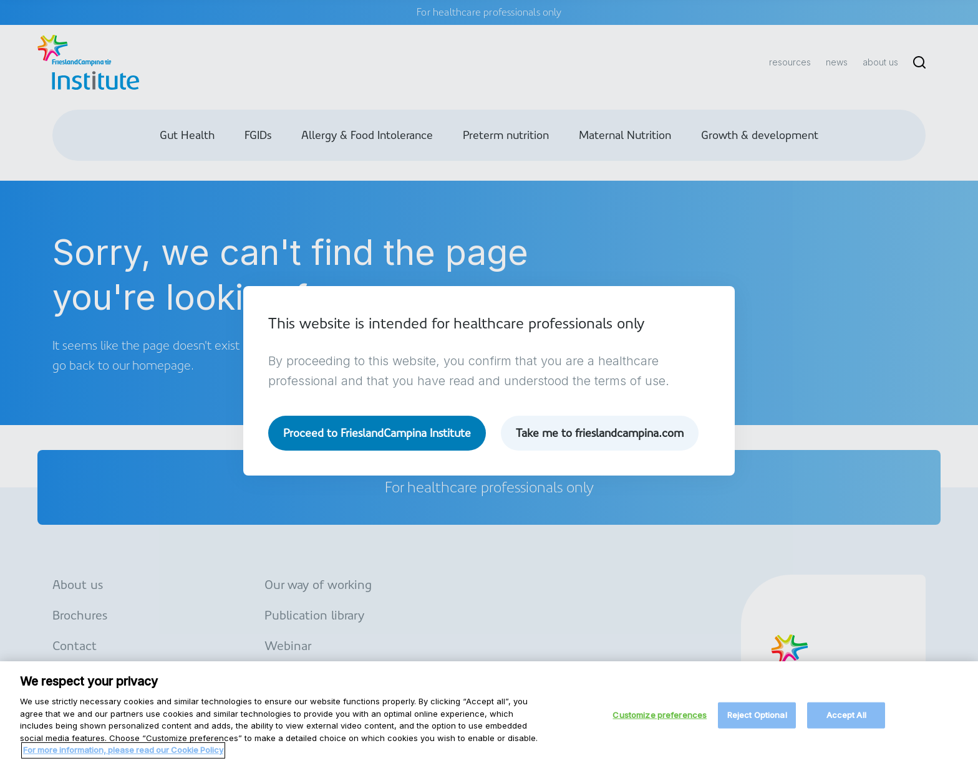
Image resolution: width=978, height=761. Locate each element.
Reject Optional (757, 720)
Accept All (846, 720)
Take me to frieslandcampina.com (600, 433)
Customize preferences (659, 720)
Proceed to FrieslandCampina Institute (377, 433)
